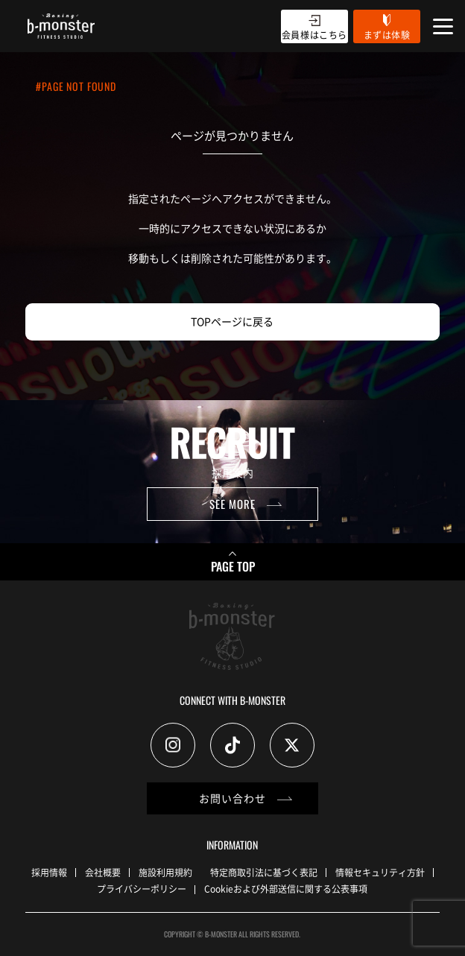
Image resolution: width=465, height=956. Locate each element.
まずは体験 (387, 34)
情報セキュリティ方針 (380, 872)
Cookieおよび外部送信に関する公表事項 (285, 888)
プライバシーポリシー (141, 888)
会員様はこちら (314, 34)
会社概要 (103, 872)
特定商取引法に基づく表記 (263, 872)
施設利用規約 (165, 872)
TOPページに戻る (232, 321)
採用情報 (49, 872)
